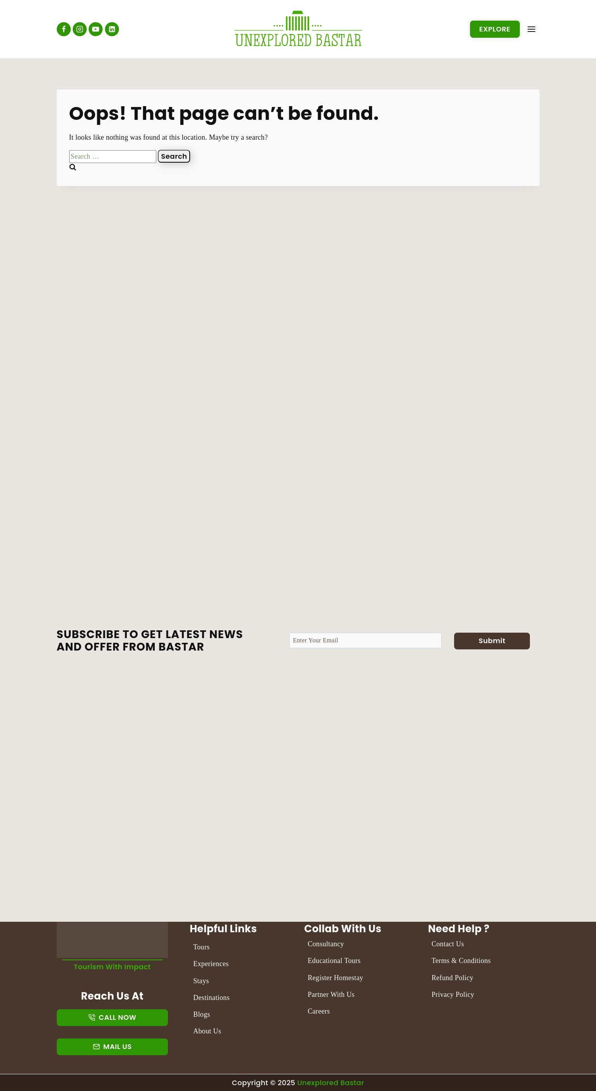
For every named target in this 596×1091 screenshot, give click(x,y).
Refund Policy (453, 978)
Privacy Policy (453, 994)
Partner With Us (331, 994)
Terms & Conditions (461, 961)
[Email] (365, 640)
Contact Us (448, 944)
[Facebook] (64, 29)
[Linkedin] (112, 29)
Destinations (211, 998)
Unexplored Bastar (330, 1082)
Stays (201, 981)
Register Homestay (336, 978)
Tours (201, 947)
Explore (494, 29)
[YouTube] (96, 29)
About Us (207, 1031)
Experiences (211, 964)
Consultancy (326, 944)
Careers (319, 1011)
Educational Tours (334, 961)
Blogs (201, 1014)
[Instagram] (80, 29)
